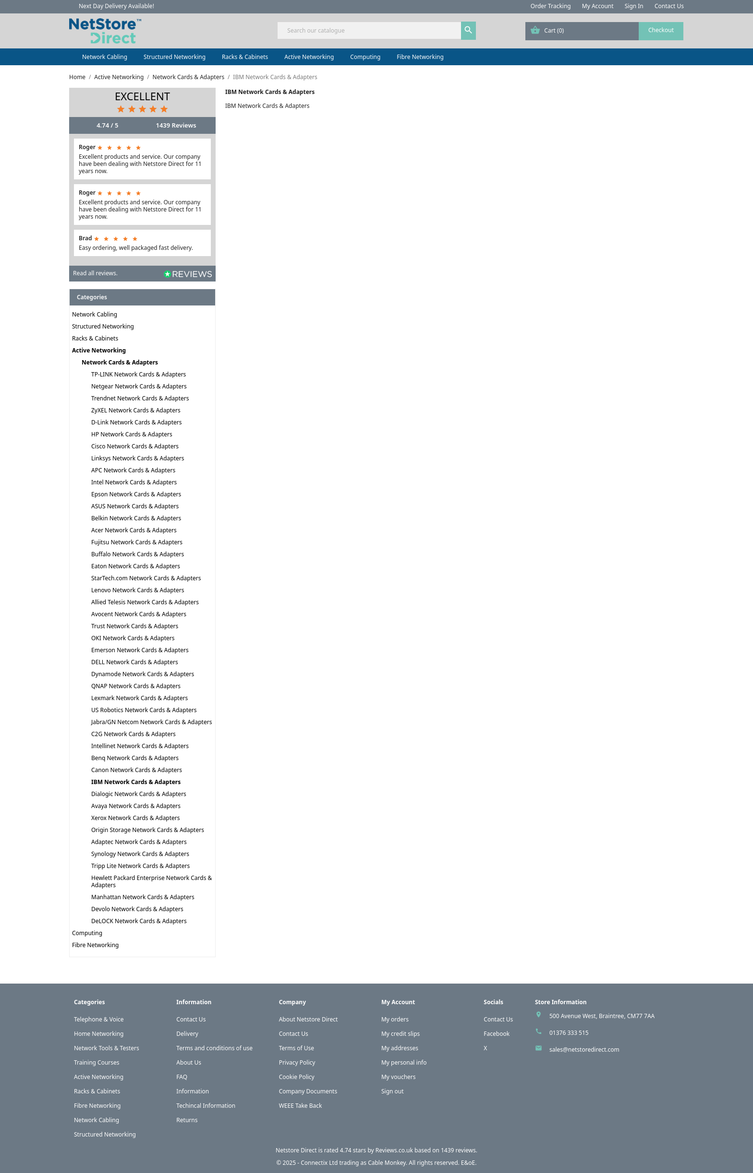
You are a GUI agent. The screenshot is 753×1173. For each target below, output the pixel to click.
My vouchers (398, 1077)
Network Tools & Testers (106, 1048)
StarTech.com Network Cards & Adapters (146, 578)
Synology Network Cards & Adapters (140, 854)
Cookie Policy (297, 1077)
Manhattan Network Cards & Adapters (142, 897)
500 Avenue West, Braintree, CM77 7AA (602, 1016)
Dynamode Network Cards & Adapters (142, 674)
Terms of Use (296, 1048)
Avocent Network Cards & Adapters (138, 614)
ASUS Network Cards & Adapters (135, 506)
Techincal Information (205, 1106)
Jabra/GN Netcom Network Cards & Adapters (151, 722)
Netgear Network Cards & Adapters (139, 386)
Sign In (634, 6)
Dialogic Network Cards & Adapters (138, 794)
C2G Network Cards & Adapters (133, 734)
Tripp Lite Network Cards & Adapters (140, 866)
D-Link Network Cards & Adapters (136, 422)
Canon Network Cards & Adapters (136, 770)
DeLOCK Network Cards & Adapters (139, 921)
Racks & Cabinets (245, 57)
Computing (365, 57)
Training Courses (97, 1062)
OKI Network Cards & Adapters (133, 638)
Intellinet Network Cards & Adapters (140, 746)
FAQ (181, 1077)
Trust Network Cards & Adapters (134, 626)
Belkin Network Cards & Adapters (136, 518)
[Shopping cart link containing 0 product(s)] (604, 31)
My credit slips (400, 1034)
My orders (395, 1019)
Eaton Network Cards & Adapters (135, 566)
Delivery (187, 1034)
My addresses (399, 1048)
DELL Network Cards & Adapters (134, 662)
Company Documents (308, 1091)
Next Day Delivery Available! (116, 6)
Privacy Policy (297, 1062)
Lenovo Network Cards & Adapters (137, 590)
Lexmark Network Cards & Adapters (139, 698)
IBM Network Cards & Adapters (136, 782)
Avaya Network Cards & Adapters (136, 806)
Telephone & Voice (99, 1019)
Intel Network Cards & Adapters (134, 482)
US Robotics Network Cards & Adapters (143, 710)
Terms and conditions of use (214, 1048)
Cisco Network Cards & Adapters (135, 446)
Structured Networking (175, 57)
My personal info (404, 1062)
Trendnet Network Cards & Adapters (140, 398)
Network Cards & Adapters (120, 362)
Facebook (497, 1034)
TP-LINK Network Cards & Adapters (138, 374)
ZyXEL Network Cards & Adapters (136, 410)
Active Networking (309, 57)
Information (192, 1091)
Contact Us (669, 6)
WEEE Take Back (300, 1106)
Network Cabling (104, 57)
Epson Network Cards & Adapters (136, 494)
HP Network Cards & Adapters (131, 434)
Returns (186, 1120)
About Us (188, 1062)
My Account (598, 6)
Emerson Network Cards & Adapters (140, 650)
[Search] (376, 30)
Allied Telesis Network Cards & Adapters (145, 602)
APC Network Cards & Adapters (133, 470)
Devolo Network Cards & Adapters (137, 909)
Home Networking (98, 1034)
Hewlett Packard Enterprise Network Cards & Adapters (151, 881)
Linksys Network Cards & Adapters (137, 458)
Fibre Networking (420, 57)
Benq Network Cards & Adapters (135, 758)
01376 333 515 (569, 1033)
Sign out (392, 1091)
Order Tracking (551, 6)
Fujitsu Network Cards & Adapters (136, 542)
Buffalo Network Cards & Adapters (137, 554)
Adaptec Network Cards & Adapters (139, 842)
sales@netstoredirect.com (584, 1049)
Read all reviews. (95, 273)
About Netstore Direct (308, 1019)
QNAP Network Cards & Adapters (136, 686)
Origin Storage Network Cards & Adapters (147, 830)
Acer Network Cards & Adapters (134, 530)
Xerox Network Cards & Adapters (135, 818)
